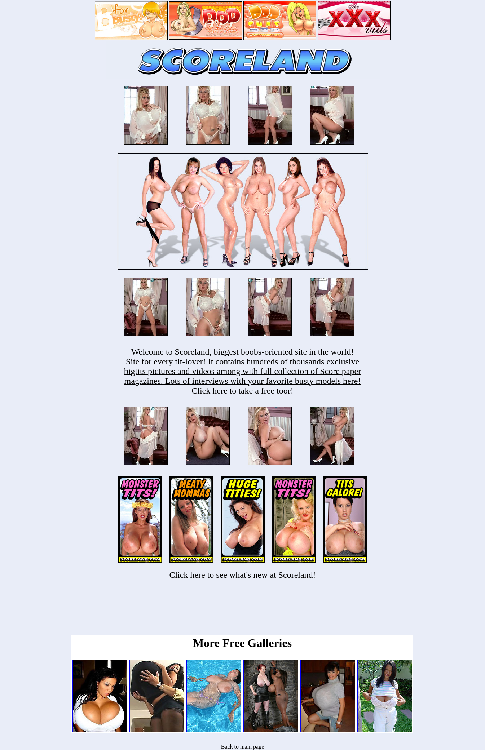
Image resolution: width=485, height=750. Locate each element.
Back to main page (242, 747)
